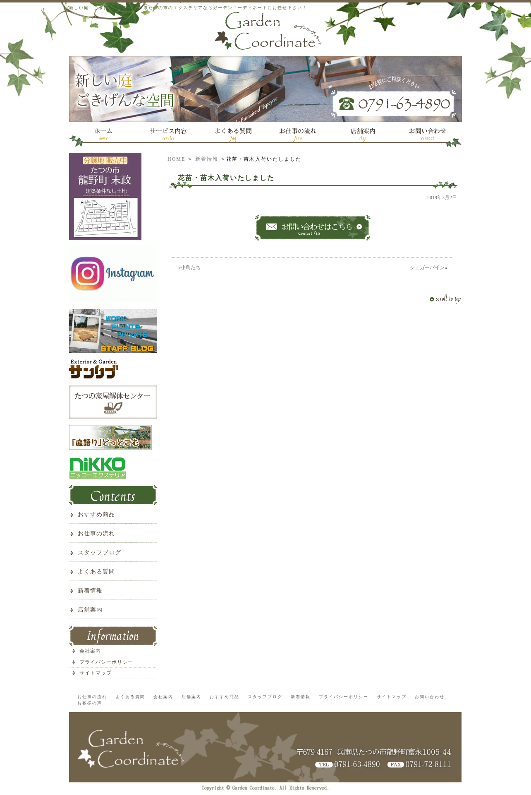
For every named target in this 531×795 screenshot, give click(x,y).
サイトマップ (95, 673)
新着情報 (206, 159)
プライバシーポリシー (106, 662)
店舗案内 (90, 610)
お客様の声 (89, 703)
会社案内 (90, 651)
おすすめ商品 (96, 514)
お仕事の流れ (96, 533)
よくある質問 (96, 572)
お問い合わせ (430, 696)
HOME (176, 159)
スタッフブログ (99, 552)
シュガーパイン (427, 267)
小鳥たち (191, 267)
